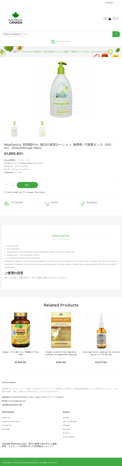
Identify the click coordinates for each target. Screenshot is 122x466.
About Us (6, 417)
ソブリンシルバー (101, 357)
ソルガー (21, 357)
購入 (27, 185)
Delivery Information (11, 420)
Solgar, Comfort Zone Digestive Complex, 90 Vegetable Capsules (61, 352)
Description (61, 234)
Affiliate (66, 424)
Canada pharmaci (30, 461)
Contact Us (7, 424)
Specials (66, 428)
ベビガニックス (23, 160)
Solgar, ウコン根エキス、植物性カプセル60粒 (20, 352)
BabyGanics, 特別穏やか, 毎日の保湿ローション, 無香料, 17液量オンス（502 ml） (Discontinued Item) (65, 52)
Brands (66, 417)
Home (15, 51)
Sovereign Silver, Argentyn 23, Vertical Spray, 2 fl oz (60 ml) (101, 352)
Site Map (6, 428)
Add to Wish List (14, 192)
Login (107, 18)
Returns (66, 432)
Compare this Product (38, 192)
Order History (69, 436)
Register (102, 18)
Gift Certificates (70, 420)
